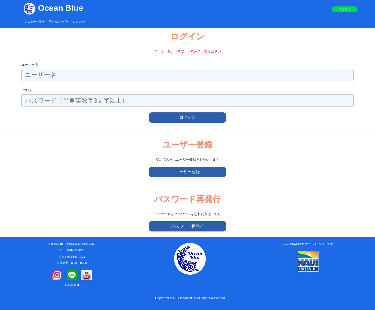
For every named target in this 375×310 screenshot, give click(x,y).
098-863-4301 (76, 250)
